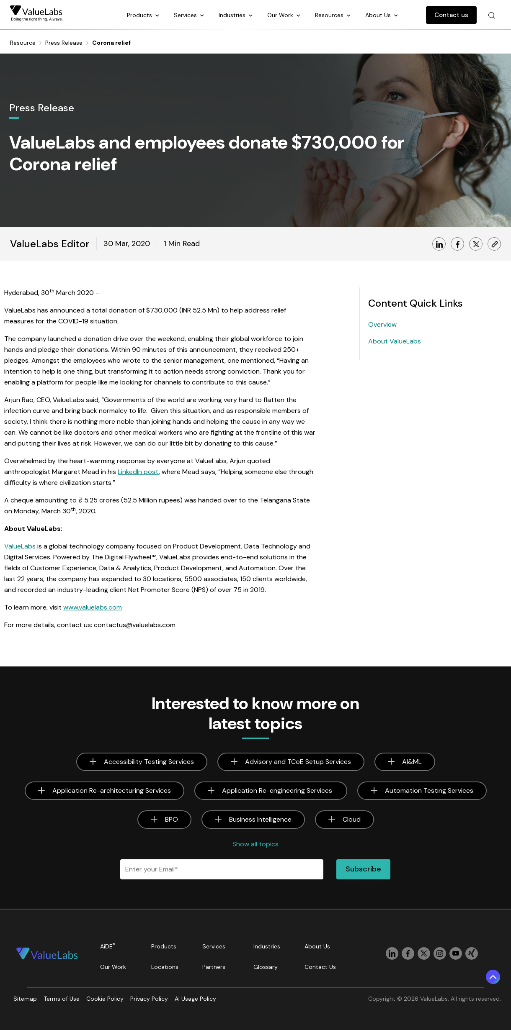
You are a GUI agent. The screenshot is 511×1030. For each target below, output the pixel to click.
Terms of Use (62, 998)
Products (140, 15)
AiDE (107, 946)
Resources (330, 15)
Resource (23, 42)
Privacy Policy (149, 998)
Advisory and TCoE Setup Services (298, 761)
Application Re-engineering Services (278, 790)
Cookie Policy (105, 998)
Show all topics (255, 844)
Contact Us (320, 967)
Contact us (451, 15)
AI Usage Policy (195, 998)
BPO (171, 819)
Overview (382, 324)
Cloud (352, 819)
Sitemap (25, 998)
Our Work (281, 15)
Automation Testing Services (429, 790)
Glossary (265, 967)
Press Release (64, 42)
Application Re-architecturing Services (111, 790)
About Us (378, 15)
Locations (164, 967)
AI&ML (412, 761)
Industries (233, 15)
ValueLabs (20, 546)
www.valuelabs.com (92, 607)
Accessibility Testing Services (149, 761)
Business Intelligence (260, 819)
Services (186, 15)
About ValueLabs (394, 341)
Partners (213, 967)
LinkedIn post (138, 471)
